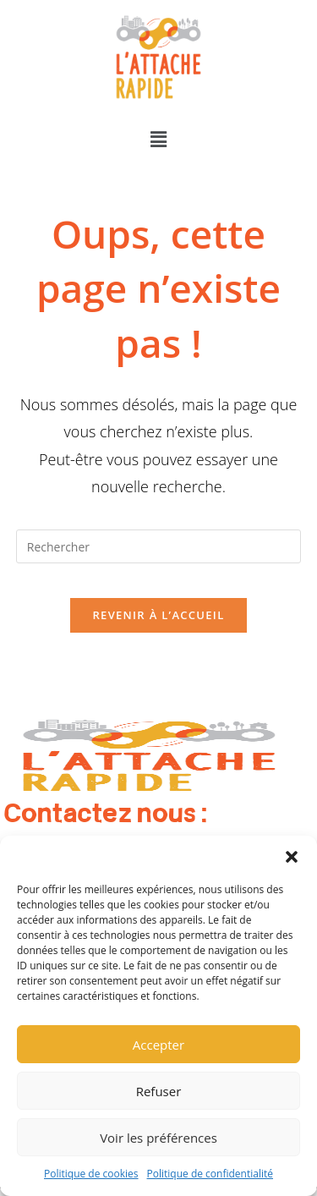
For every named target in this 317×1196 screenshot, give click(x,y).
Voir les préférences (158, 1137)
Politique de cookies (91, 1173)
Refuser (159, 1091)
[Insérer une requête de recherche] (159, 546)
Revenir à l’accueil (158, 615)
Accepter (158, 1044)
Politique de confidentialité (210, 1173)
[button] (291, 856)
